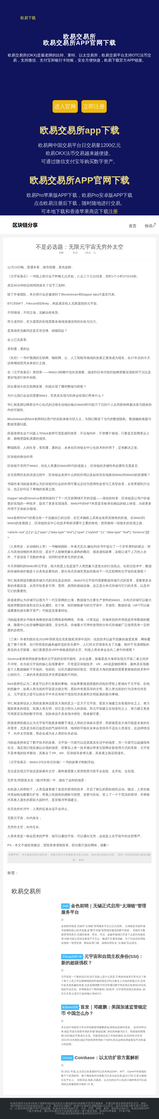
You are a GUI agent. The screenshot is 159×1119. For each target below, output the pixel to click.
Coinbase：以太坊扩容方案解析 (107, 1057)
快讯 (150, 226)
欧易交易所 (25, 225)
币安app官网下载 (72, 956)
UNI (61, 252)
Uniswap (67, 1057)
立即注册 (94, 106)
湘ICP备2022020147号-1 (89, 1113)
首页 (132, 226)
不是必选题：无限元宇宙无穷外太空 (79, 247)
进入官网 (65, 106)
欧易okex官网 (70, 1007)
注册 (113, 211)
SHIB (66, 906)
